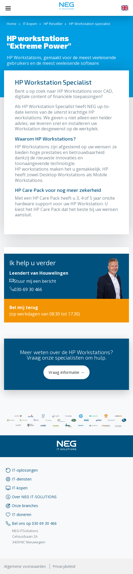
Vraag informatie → (66, 372)
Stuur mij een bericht (32, 281)
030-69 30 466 (25, 289)
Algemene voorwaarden (25, 566)
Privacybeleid (64, 566)
